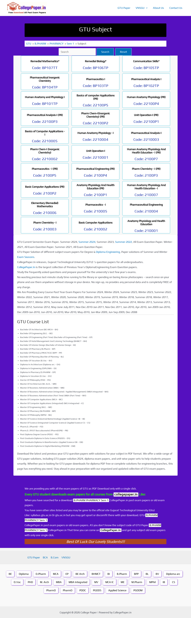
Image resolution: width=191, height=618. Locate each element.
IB (164, 581)
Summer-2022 (123, 241)
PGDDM (138, 590)
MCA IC (109, 581)
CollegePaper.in (111, 529)
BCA (45, 557)
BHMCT (96, 573)
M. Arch (43, 581)
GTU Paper (124, 7)
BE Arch (80, 573)
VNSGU (142, 8)
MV (96, 581)
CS (174, 581)
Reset (123, 51)
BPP (136, 573)
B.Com (54, 557)
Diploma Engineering (108, 251)
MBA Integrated (77, 581)
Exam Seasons (26, 256)
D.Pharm (41, 573)
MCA (55, 573)
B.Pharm (122, 573)
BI (109, 573)
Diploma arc (173, 573)
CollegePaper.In (26, 266)
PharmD (51, 590)
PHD (29, 581)
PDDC (82, 590)
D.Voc (16, 581)
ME (123, 581)
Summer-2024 (87, 241)
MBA (58, 581)
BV (157, 573)
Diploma (24, 573)
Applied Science (117, 590)
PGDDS (97, 590)
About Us (158, 7)
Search (106, 51)
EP (67, 573)
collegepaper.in (126, 494)
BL (147, 573)
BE (10, 573)
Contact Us (175, 7)
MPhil (153, 581)
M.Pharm (137, 581)
